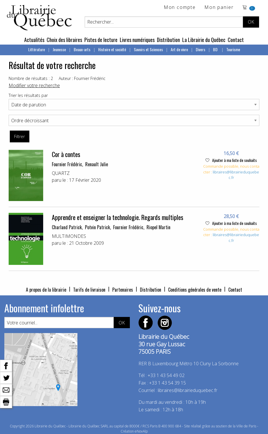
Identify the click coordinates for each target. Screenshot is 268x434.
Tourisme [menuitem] (233, 49)
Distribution (168, 39)
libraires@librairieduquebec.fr (187, 390)
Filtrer (19, 136)
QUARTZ (61, 173)
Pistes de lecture (100, 39)
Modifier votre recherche (34, 85)
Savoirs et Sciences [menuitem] (148, 49)
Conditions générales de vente (194, 289)
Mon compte (180, 7)
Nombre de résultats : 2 (31, 78)
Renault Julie (96, 164)
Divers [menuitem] (200, 49)
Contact (236, 39)
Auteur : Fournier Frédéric (82, 78)
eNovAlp (141, 431)
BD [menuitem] (215, 49)
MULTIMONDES (69, 236)
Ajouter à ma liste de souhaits (231, 160)
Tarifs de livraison (89, 289)
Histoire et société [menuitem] (112, 49)
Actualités (34, 39)
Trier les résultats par (28, 95)
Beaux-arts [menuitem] (82, 49)
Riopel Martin (158, 227)
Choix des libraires (64, 39)
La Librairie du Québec (203, 39)
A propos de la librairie (46, 289)
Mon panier (219, 7)
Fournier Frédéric (67, 164)
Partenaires (122, 289)
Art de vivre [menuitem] (179, 49)
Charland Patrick (67, 227)
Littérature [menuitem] (36, 49)
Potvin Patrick (97, 227)
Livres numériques (137, 39)
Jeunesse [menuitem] (59, 49)
